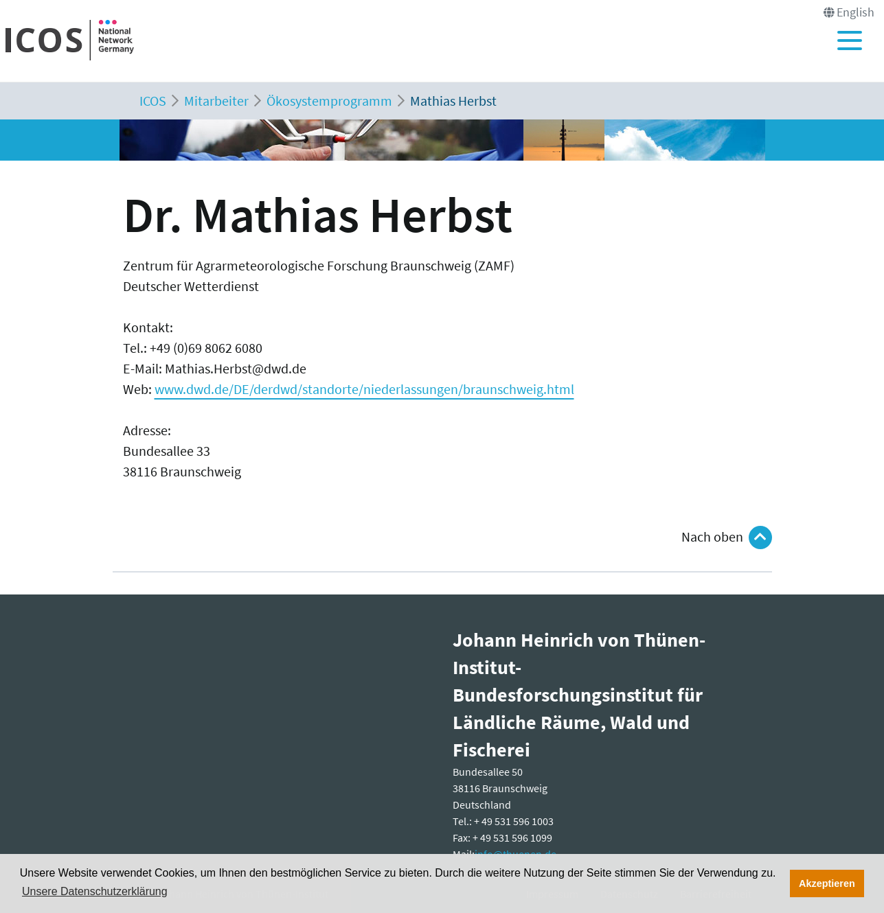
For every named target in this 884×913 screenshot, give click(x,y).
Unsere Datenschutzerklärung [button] (95, 891)
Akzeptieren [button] (827, 883)
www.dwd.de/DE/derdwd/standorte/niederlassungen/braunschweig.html (364, 388)
